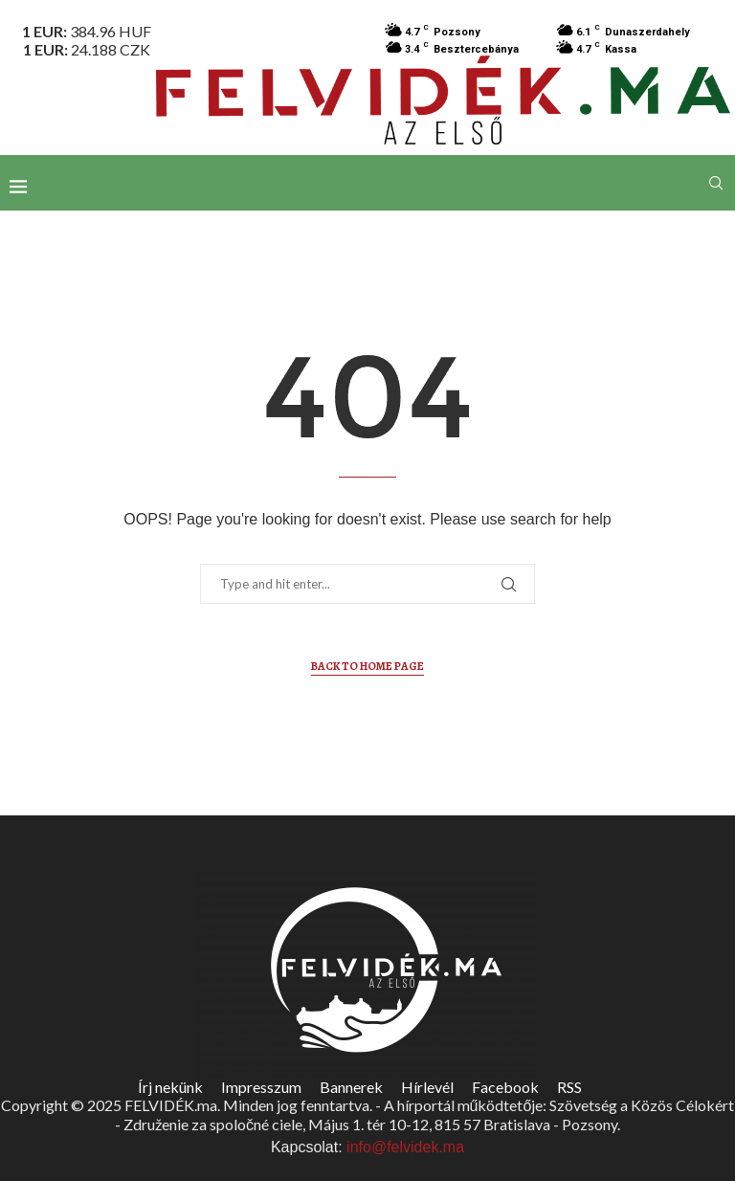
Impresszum (261, 1087)
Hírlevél (427, 1087)
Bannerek (351, 1087)
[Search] (715, 183)
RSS (569, 1087)
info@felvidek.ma (405, 1147)
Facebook (505, 1087)
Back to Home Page (367, 666)
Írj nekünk (170, 1087)
